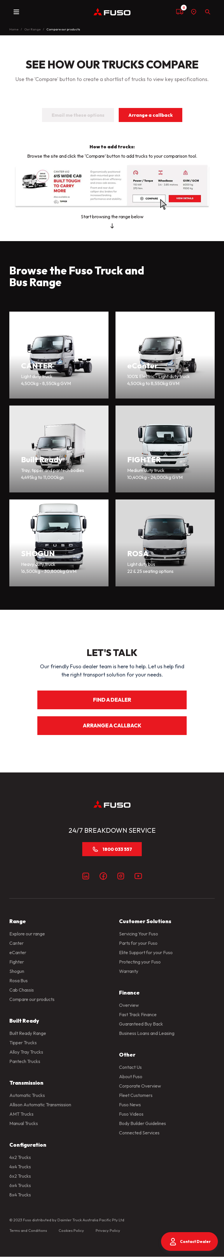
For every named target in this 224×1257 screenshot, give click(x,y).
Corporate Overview (140, 1086)
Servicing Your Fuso (138, 934)
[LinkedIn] (85, 876)
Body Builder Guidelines (142, 1123)
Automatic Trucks (27, 1095)
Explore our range (27, 934)
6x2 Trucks (20, 1176)
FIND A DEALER (112, 699)
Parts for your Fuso (138, 943)
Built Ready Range (27, 1033)
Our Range (32, 29)
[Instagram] (121, 876)
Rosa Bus (18, 980)
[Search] (208, 12)
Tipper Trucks (23, 1042)
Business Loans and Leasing (146, 1033)
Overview (129, 1005)
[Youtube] (138, 876)
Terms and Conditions (28, 1230)
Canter (16, 943)
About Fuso (130, 1076)
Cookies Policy (71, 1230)
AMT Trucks (21, 1114)
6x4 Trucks (20, 1185)
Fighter (16, 962)
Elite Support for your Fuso (146, 952)
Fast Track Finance (138, 1014)
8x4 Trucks (20, 1195)
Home (13, 29)
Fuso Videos (131, 1114)
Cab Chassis (21, 990)
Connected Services (139, 1133)
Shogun (16, 971)
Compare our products (32, 999)
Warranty (128, 971)
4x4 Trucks (20, 1167)
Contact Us (130, 1067)
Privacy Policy (108, 1230)
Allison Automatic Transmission (40, 1104)
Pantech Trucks (24, 1061)
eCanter (17, 952)
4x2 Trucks (20, 1157)
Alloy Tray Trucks (26, 1052)
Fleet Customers (136, 1095)
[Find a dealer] (194, 12)
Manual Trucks (23, 1123)
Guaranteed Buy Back (141, 1024)
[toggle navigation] (16, 12)
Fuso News (130, 1104)
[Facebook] (103, 876)
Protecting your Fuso (140, 962)
